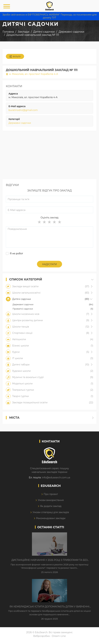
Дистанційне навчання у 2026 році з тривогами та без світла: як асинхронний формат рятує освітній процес (49, 560)
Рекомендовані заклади (51, 518)
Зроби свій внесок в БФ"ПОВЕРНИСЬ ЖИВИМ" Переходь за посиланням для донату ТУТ (49, 16)
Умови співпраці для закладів (51, 512)
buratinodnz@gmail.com (23, 110)
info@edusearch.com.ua (56, 477)
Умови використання (51, 500)
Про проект (51, 494)
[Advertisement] (49, 155)
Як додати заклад (50, 506)
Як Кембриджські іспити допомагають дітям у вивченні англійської (49, 606)
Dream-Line (59, 636)
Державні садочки (20, 122)
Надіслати (49, 264)
